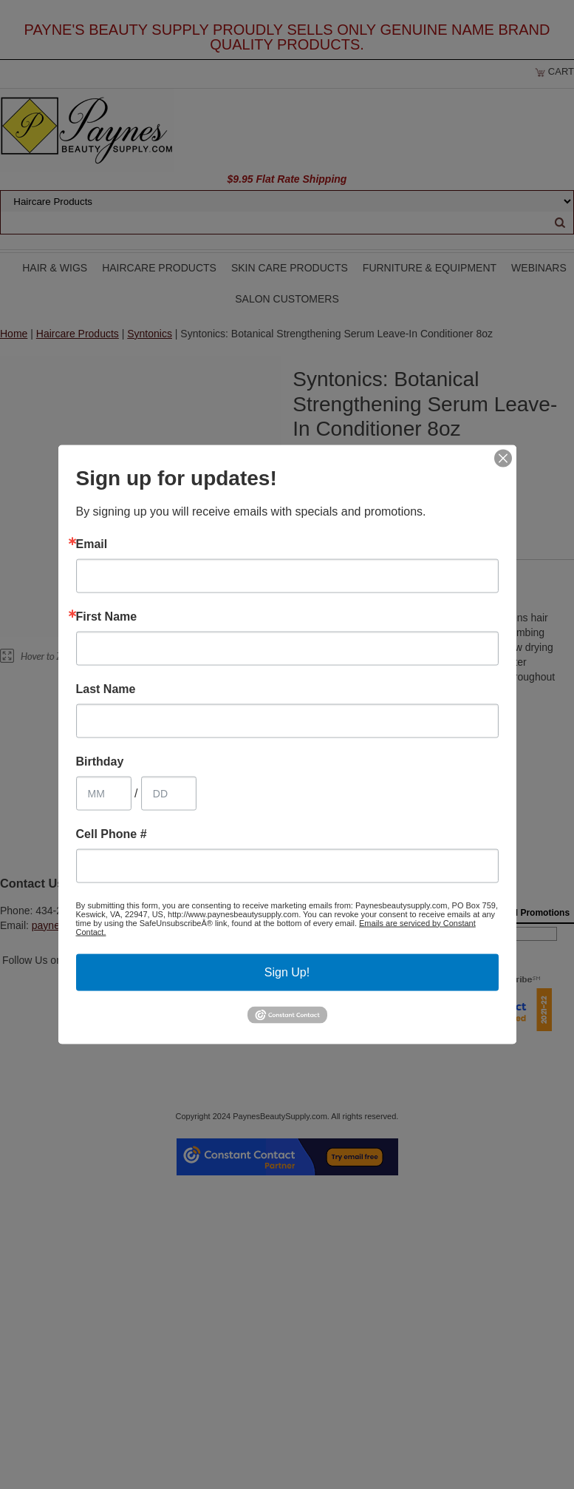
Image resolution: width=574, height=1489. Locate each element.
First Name (106, 616)
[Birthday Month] (103, 793)
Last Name (106, 689)
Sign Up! (287, 971)
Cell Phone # (111, 834)
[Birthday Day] (169, 793)
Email (92, 544)
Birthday (100, 761)
